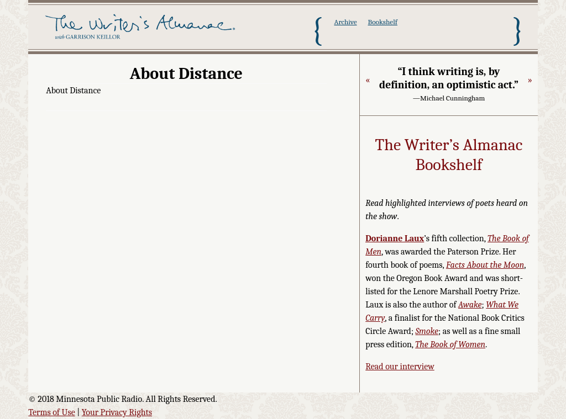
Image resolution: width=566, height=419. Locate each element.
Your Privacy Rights (117, 412)
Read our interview (399, 367)
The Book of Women (450, 344)
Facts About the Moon (485, 265)
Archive (345, 22)
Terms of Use (51, 412)
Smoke (427, 331)
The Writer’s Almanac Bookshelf (449, 154)
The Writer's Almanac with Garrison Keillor (142, 30)
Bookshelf (382, 22)
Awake (470, 305)
